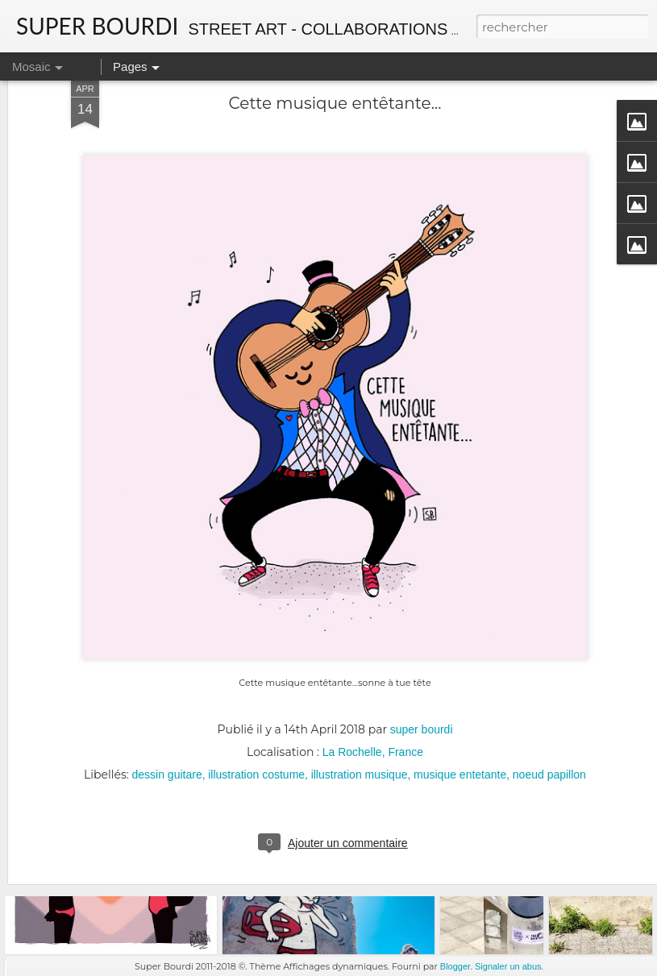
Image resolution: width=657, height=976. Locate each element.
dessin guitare (167, 705)
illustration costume (256, 705)
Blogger (455, 966)
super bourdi (421, 660)
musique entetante (460, 705)
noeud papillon (549, 705)
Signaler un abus (508, 966)
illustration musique (359, 705)
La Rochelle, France (372, 682)
